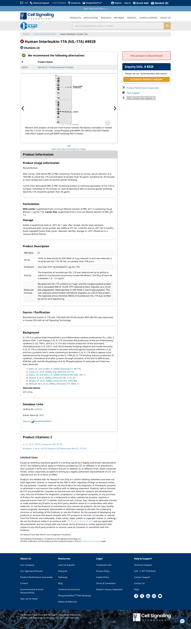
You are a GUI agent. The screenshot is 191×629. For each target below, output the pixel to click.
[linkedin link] (148, 596)
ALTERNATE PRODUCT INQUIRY (146, 79)
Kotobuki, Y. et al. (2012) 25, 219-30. (55, 448)
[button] (182, 621)
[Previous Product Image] (22, 108)
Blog (60, 583)
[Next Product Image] (115, 108)
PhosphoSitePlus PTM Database (74, 595)
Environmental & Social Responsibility (31, 591)
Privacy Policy (102, 571)
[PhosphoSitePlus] (92, 2)
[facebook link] (136, 596)
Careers (24, 583)
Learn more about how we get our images (68, 149)
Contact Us (139, 583)
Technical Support (143, 564)
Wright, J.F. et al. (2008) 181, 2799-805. (53, 380)
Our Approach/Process (31, 571)
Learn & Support (66, 564)
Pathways (63, 577)
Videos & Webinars (67, 601)
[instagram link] (154, 596)
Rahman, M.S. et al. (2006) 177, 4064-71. (54, 383)
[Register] (116, 2)
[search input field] (118, 25)
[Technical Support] (39, 2)
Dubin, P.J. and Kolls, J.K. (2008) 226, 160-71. (57, 374)
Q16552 (38, 409)
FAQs (136, 589)
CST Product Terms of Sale (80, 521)
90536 (25, 67)
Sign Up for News (29, 598)
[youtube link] (160, 596)
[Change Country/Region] (24, 2)
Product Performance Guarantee (143, 87)
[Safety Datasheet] (141, 98)
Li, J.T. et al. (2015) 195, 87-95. (43, 444)
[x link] (142, 596)
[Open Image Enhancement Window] (108, 122)
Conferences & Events (69, 589)
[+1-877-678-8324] (58, 3)
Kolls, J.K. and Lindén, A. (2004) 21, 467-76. (55, 368)
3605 (41, 415)
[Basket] (159, 3)
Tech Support (133, 92)
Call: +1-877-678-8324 (144, 571)
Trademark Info (103, 564)
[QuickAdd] (140, 3)
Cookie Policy (102, 577)
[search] (167, 25)
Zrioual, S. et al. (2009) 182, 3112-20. (52, 377)
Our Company (27, 564)
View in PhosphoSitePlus (37, 421)
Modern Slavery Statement (109, 589)
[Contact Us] (74, 2)
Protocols (62, 571)
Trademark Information (91, 541)
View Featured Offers (96, 8)
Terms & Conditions (106, 583)
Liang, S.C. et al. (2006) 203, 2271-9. (51, 371)
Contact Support (142, 577)
